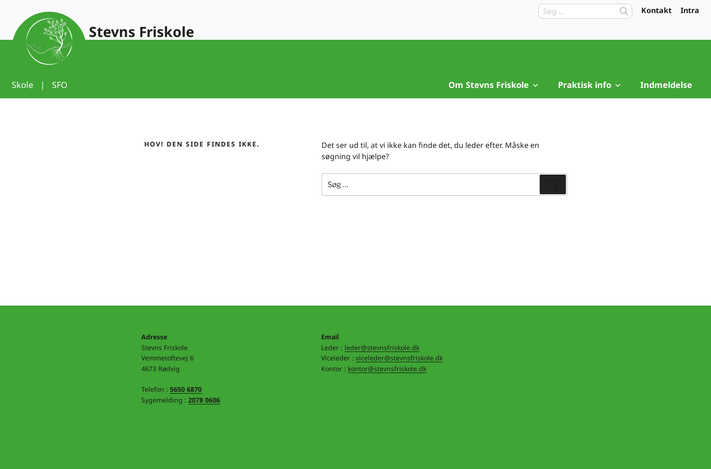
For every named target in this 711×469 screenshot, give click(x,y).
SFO (59, 84)
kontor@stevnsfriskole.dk (387, 368)
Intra (690, 10)
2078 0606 (204, 400)
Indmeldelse (666, 84)
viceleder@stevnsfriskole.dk (399, 357)
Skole (22, 84)
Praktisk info (590, 84)
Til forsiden (49, 49)
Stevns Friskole (141, 31)
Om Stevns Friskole (494, 84)
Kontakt (656, 10)
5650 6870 (186, 389)
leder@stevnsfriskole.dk (382, 347)
